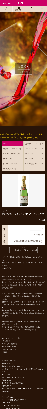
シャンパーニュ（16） (31, 149)
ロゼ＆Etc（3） (29, 159)
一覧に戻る (16, 250)
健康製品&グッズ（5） (10, 169)
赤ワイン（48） (7, 159)
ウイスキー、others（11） (11, 164)
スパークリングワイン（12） (11, 154)
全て (4, 144)
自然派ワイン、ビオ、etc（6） (12, 149)
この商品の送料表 (18, 241)
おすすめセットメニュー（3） (34, 144)
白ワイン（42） (29, 154)
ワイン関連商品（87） (31, 164)
